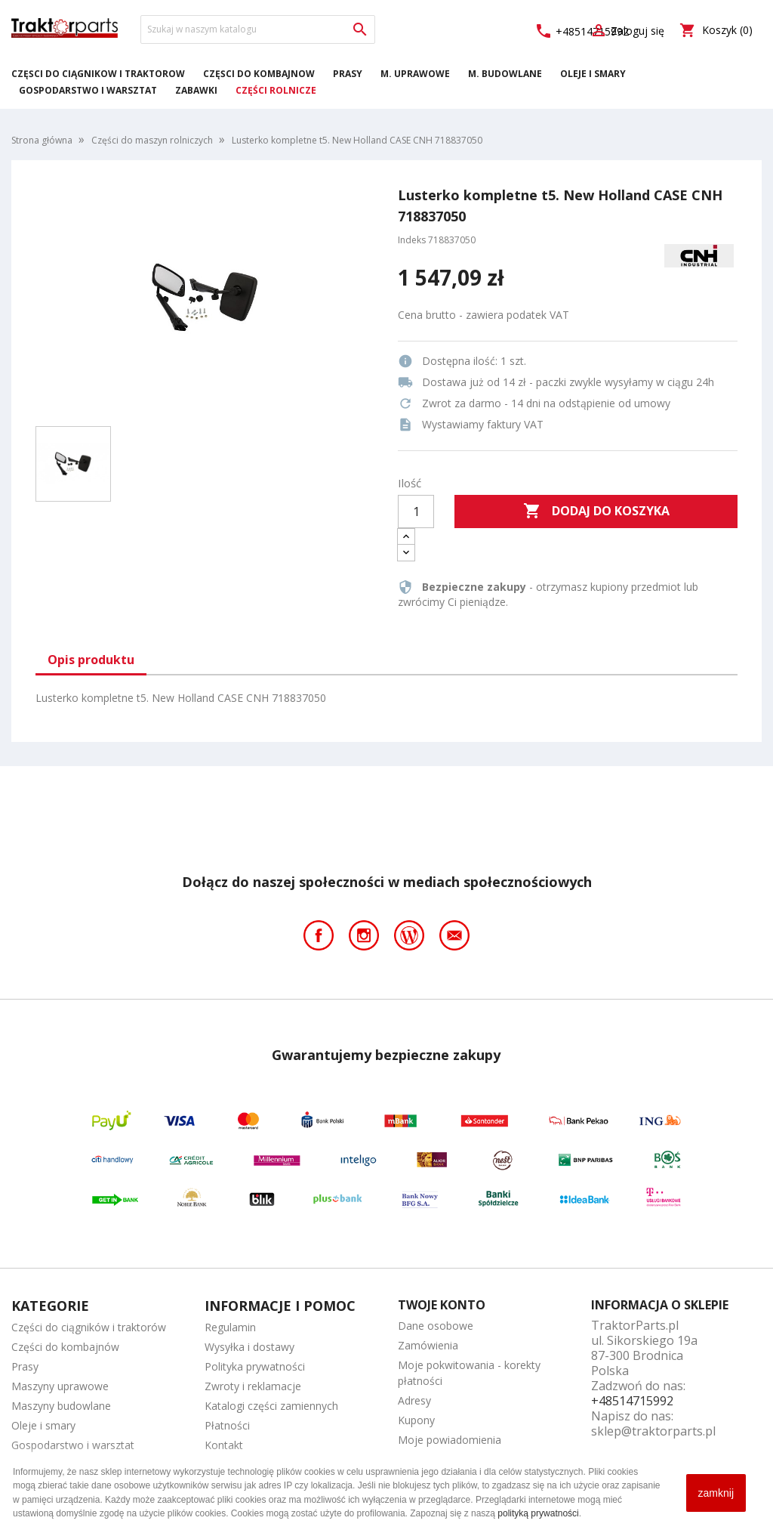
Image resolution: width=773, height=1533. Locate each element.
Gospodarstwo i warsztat (88, 90)
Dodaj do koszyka (596, 511)
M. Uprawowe (415, 73)
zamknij (716, 1493)
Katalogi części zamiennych (271, 1406)
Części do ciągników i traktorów (98, 73)
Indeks (412, 239)
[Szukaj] (257, 29)
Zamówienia (428, 1345)
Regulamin (230, 1327)
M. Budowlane (505, 73)
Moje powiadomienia (449, 1440)
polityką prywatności (537, 1513)
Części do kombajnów (259, 73)
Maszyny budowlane (61, 1406)
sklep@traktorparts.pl (653, 1431)
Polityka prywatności (255, 1366)
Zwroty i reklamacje (253, 1386)
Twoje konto (441, 1305)
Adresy (414, 1400)
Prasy (347, 73)
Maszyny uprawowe (60, 1386)
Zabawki (196, 90)
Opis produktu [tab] (91, 659)
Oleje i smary (593, 73)
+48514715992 (632, 1400)
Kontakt (224, 1445)
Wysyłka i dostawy (249, 1347)
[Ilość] (416, 511)
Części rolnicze (276, 90)
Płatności (227, 1425)
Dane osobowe (435, 1325)
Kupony (416, 1420)
